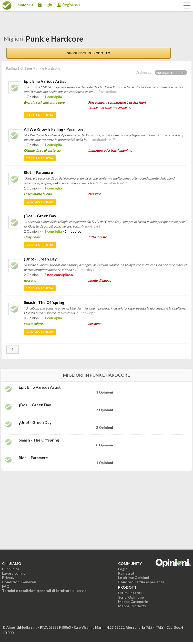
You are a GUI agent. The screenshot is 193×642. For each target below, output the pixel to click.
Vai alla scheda (39, 115)
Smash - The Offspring (44, 302)
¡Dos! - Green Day (40, 215)
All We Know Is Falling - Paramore (54, 129)
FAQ (5, 586)
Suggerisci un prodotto (88, 53)
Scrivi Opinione (131, 597)
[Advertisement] (39, 507)
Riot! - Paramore (38, 172)
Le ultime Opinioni (133, 577)
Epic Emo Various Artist (45, 81)
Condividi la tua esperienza (141, 582)
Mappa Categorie (133, 601)
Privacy (8, 577)
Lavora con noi (14, 573)
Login (47, 4)
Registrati (71, 4)
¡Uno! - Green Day (40, 259)
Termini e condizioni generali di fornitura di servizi (44, 590)
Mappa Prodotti (132, 606)
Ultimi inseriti (130, 593)
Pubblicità (10, 569)
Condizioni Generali (19, 582)
